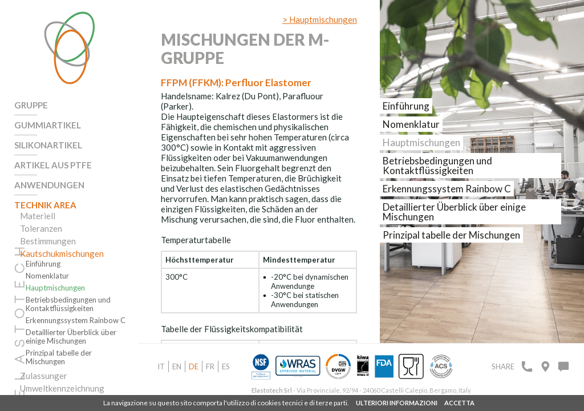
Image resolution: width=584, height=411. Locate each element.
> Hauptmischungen (319, 19)
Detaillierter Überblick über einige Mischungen (71, 336)
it (161, 366)
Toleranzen (41, 228)
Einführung (43, 264)
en (176, 366)
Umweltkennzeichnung (62, 388)
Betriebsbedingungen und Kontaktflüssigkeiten (68, 304)
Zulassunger (43, 375)
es (226, 366)
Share (503, 366)
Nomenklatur (47, 276)
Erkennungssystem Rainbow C (75, 320)
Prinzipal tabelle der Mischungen (59, 357)
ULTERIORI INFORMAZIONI (396, 402)
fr (210, 366)
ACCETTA (459, 402)
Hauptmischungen (55, 288)
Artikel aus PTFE (53, 165)
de (193, 366)
